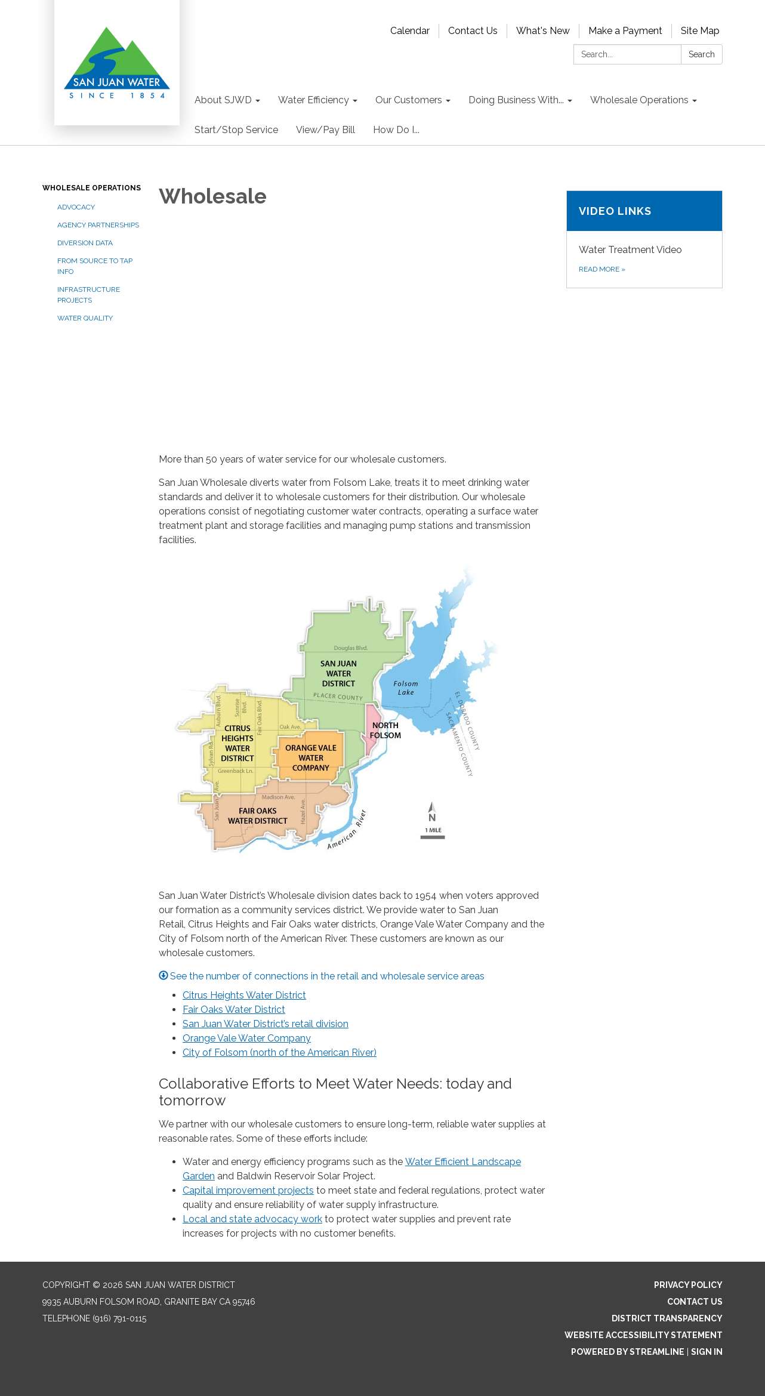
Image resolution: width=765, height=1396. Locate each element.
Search (702, 54)
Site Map (700, 30)
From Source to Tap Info (94, 266)
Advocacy (76, 207)
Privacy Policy (688, 1285)
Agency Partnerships (98, 225)
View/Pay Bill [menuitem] (325, 129)
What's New (543, 30)
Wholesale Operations (91, 188)
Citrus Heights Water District (244, 995)
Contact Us (473, 30)
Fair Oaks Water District (234, 1009)
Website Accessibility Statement (644, 1335)
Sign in (707, 1352)
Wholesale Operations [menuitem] (639, 100)
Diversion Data (85, 243)
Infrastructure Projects (88, 294)
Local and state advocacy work (252, 1219)
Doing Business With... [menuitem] (516, 100)
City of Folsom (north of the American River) (280, 1052)
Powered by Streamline (627, 1352)
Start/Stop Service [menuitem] (236, 129)
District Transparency (667, 1318)
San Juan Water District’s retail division (265, 1024)
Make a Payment (625, 30)
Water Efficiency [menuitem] (313, 100)
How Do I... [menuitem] (396, 129)
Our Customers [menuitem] (408, 100)
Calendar (410, 30)
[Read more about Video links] (644, 239)
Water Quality (85, 318)
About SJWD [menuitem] (223, 100)
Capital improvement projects (248, 1190)
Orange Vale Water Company (247, 1038)
